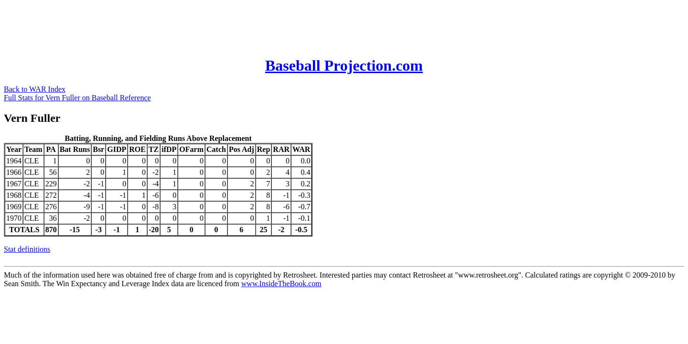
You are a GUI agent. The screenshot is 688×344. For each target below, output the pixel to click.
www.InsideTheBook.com (281, 284)
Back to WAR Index (34, 89)
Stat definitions (27, 249)
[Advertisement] (178, 25)
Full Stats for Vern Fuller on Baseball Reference (77, 98)
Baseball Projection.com (344, 65)
